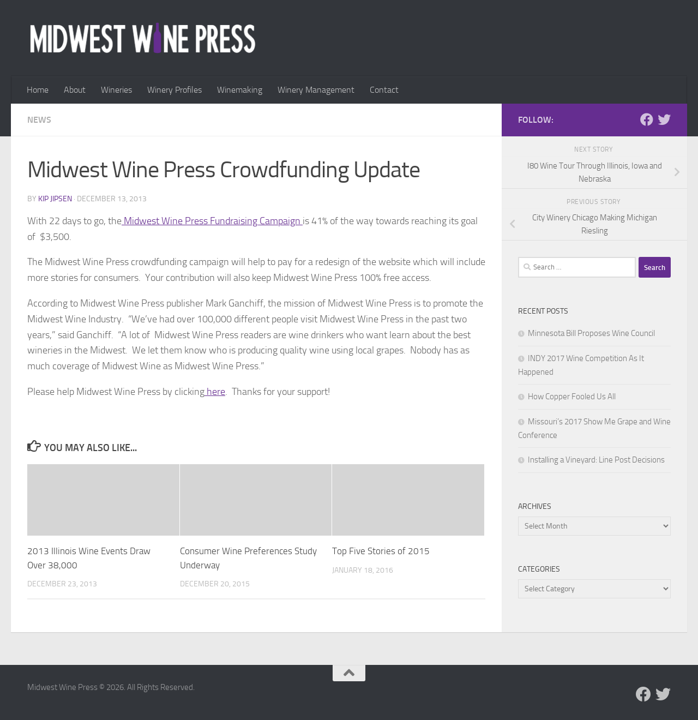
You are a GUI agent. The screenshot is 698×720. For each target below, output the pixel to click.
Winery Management (316, 90)
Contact (384, 90)
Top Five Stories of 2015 (381, 550)
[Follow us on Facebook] (646, 119)
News (39, 120)
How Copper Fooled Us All (572, 396)
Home (38, 90)
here (214, 392)
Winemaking (239, 90)
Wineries (116, 90)
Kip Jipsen (55, 198)
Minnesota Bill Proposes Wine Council (591, 333)
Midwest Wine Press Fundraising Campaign (212, 221)
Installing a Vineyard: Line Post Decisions (596, 460)
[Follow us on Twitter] (664, 119)
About (75, 90)
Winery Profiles (174, 90)
